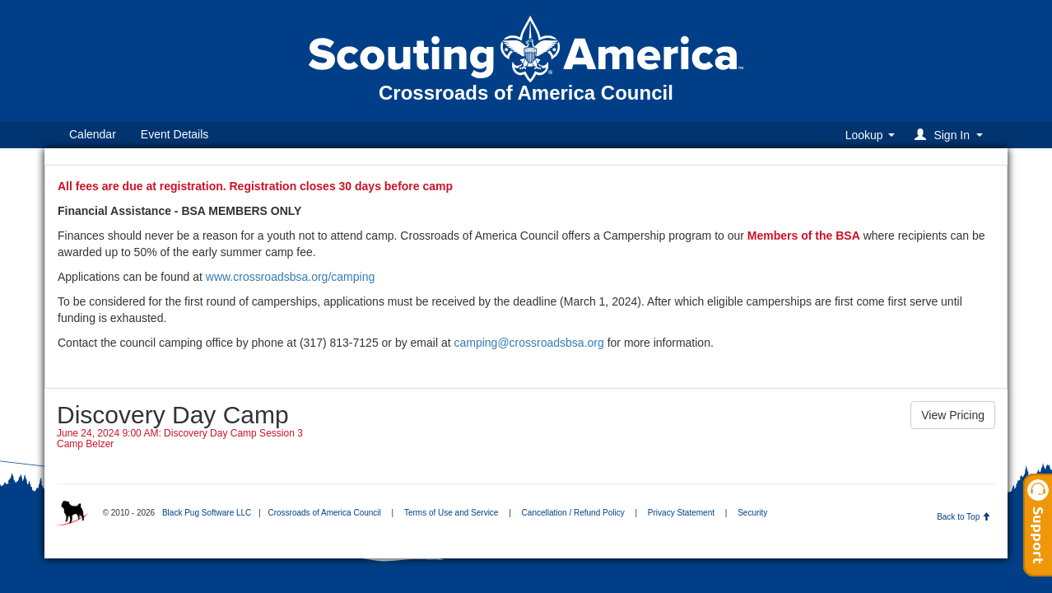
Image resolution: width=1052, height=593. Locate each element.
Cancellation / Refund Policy (573, 512)
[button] (951, 134)
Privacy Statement (681, 512)
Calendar (92, 134)
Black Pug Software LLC (206, 512)
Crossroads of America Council (324, 512)
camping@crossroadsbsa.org (528, 342)
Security (752, 512)
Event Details (174, 134)
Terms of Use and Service (451, 512)
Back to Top (963, 516)
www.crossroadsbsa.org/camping (290, 276)
